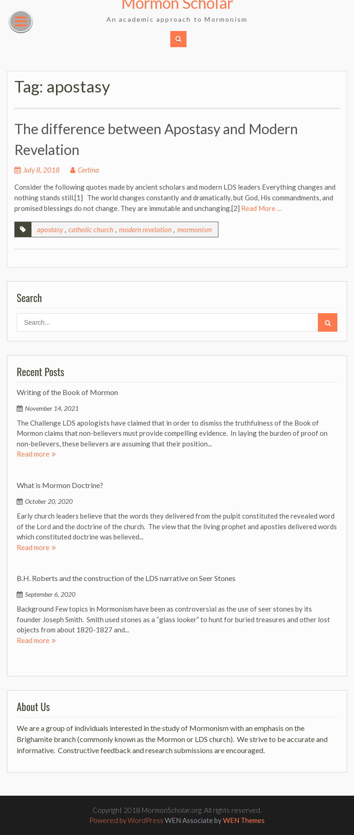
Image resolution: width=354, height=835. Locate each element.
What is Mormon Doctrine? (60, 485)
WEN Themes (244, 820)
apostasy (50, 229)
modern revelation (145, 229)
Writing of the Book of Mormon (67, 392)
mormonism (194, 229)
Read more (33, 454)
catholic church (90, 229)
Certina (88, 170)
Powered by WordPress (126, 820)
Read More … (261, 208)
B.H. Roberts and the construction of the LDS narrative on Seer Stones (126, 578)
